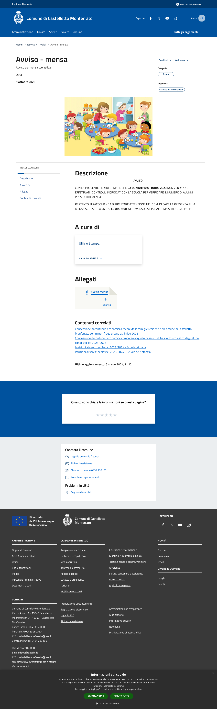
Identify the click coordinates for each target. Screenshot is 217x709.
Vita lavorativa (69, 562)
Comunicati (164, 556)
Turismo (65, 585)
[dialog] (108, 689)
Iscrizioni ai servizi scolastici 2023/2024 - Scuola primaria (110, 347)
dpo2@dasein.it (28, 652)
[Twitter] (155, 18)
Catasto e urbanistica (72, 580)
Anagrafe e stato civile (73, 550)
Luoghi (161, 578)
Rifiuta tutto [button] (122, 696)
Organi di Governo (22, 550)
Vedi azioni (182, 60)
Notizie (162, 550)
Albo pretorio (116, 615)
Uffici (15, 562)
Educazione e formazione (123, 550)
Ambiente (114, 568)
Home (19, 44)
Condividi (165, 60)
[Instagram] (172, 18)
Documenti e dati (21, 585)
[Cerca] (201, 18)
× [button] (213, 673)
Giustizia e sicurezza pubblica (125, 556)
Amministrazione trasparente (125, 609)
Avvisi (42, 44)
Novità (31, 44)
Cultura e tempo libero (73, 556)
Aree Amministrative (23, 556)
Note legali (115, 627)
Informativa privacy (120, 621)
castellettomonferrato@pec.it (35, 636)
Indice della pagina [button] (29, 167)
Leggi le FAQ (67, 615)
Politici (16, 574)
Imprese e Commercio (73, 568)
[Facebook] (147, 18)
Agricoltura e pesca (119, 585)
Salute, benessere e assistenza (126, 573)
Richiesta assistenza (72, 621)
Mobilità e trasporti (71, 591)
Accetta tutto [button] (96, 696)
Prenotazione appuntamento (76, 604)
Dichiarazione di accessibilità (125, 632)
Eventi (161, 584)
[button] (108, 703)
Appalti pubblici (69, 574)
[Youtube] (163, 18)
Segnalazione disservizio (74, 609)
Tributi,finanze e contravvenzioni (127, 562)
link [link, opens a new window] (140, 689)
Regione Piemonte (22, 4)
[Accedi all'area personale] (188, 4)
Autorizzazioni (117, 579)
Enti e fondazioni (21, 568)
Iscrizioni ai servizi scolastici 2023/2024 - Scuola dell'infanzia (113, 352)
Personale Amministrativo (26, 580)
